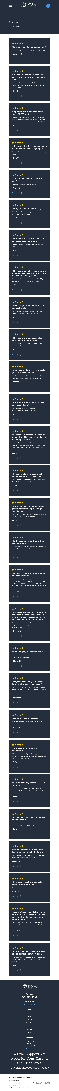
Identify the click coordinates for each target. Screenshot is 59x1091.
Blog (29, 1032)
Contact (29, 1029)
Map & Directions (29, 1048)
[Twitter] (28, 1004)
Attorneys (29, 1019)
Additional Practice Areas (29, 1026)
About (29, 1016)
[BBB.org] (34, 1004)
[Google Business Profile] (31, 1004)
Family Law (29, 1022)
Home (29, 1013)
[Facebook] (24, 1004)
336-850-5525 (29, 996)
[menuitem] (11, 1088)
